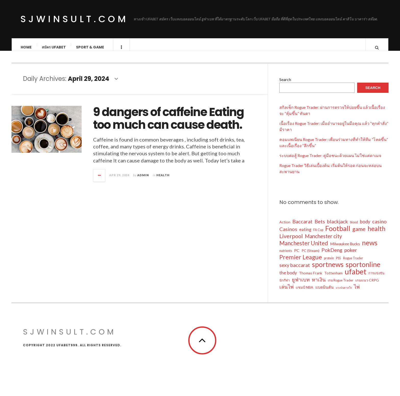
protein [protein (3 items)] (329, 263)
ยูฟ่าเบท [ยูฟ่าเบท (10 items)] (301, 285)
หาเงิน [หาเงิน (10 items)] (319, 285)
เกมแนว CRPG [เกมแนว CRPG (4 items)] (367, 285)
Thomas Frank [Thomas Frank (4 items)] (310, 278)
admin (143, 180)
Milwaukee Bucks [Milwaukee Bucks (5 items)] (345, 249)
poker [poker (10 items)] (350, 255)
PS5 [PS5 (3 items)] (338, 263)
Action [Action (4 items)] (284, 227)
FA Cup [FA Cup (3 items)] (318, 235)
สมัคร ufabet (54, 47)
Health (163, 180)
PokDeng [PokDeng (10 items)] (331, 255)
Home (26, 47)
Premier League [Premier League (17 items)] (300, 262)
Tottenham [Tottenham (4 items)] (333, 278)
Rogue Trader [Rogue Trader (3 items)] (353, 263)
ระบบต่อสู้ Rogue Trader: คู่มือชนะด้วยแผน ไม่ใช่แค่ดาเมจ (330, 160)
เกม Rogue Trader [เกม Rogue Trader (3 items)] (340, 285)
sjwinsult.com (74, 18)
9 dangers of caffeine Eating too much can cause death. (168, 123)
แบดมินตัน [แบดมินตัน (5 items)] (324, 292)
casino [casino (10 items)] (379, 226)
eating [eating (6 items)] (305, 234)
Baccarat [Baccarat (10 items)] (302, 226)
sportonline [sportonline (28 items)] (363, 269)
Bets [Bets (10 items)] (320, 226)
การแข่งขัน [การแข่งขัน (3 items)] (376, 278)
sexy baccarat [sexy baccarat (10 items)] (294, 270)
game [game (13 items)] (359, 234)
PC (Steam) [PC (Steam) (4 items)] (310, 255)
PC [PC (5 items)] (296, 255)
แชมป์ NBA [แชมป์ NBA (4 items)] (304, 292)
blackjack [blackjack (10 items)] (337, 226)
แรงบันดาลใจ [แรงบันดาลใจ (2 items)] (344, 292)
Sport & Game (90, 47)
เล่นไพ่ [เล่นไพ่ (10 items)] (286, 292)
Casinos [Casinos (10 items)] (288, 234)
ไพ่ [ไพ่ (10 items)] (357, 292)
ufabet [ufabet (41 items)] (355, 277)
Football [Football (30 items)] (337, 234)
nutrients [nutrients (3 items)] (285, 256)
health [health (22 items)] (376, 234)
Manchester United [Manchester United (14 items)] (303, 248)
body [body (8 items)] (365, 226)
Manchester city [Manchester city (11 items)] (323, 241)
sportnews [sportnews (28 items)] (328, 269)
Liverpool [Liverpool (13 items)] (291, 241)
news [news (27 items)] (370, 248)
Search (285, 84)
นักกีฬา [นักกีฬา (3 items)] (284, 285)
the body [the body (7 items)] (288, 277)
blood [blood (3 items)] (354, 227)
